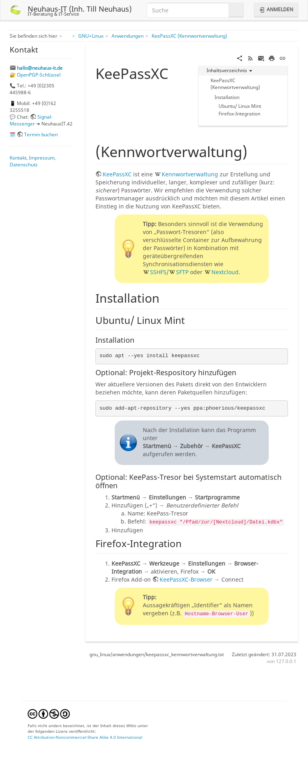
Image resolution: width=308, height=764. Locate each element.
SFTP (182, 272)
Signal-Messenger (31, 120)
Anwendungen (127, 35)
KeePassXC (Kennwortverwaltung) (189, 35)
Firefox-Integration (239, 113)
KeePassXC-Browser (186, 579)
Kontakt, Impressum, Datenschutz (33, 161)
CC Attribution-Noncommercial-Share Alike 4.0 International (85, 737)
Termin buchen (41, 134)
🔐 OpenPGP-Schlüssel (35, 74)
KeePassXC (117, 174)
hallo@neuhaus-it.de (40, 68)
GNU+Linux (90, 35)
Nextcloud (225, 272)
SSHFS (158, 272)
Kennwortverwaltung (190, 174)
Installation (227, 97)
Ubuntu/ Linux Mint (240, 106)
